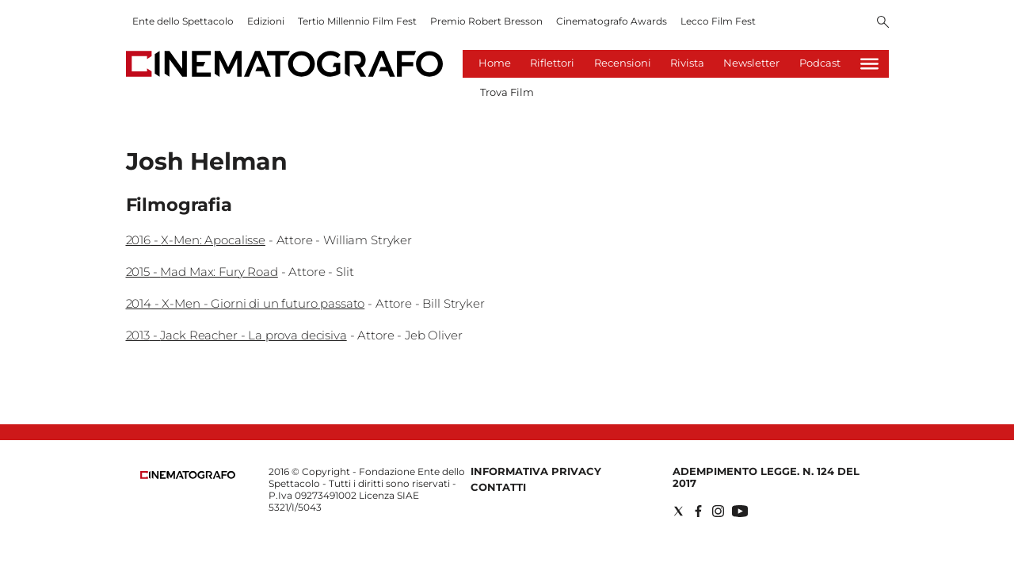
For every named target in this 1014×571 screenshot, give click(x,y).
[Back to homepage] (187, 475)
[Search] (883, 23)
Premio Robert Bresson (486, 21)
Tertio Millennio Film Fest (357, 21)
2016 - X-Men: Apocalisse (195, 239)
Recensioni (622, 62)
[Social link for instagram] (718, 511)
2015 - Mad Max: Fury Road (202, 271)
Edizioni (265, 21)
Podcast (820, 62)
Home (494, 62)
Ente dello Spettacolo (183, 21)
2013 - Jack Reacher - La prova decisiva (236, 335)
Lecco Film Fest (718, 21)
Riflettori (552, 62)
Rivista (687, 62)
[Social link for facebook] (698, 511)
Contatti (498, 487)
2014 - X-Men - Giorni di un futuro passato (245, 303)
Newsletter (751, 62)
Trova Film (507, 92)
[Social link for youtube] (740, 511)
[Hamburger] (869, 64)
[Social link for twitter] (678, 511)
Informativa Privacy (536, 471)
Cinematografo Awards (611, 21)
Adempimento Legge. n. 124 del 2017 (766, 477)
